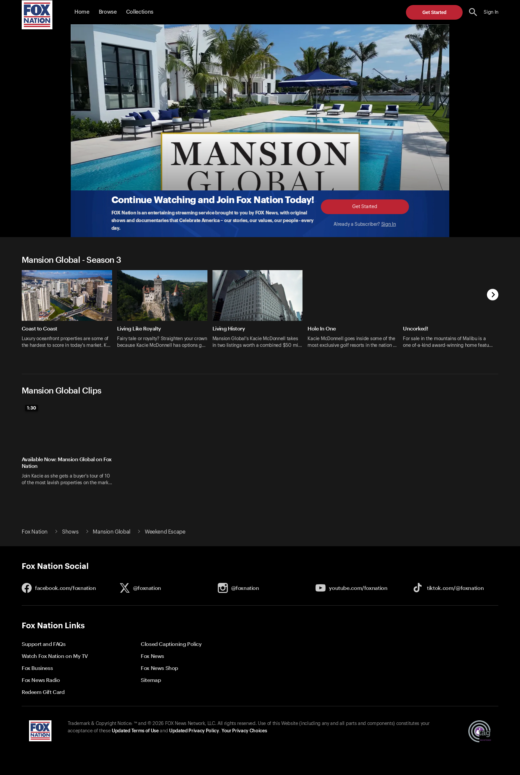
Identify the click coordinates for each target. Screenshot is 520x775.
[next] (493, 295)
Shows (70, 532)
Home (81, 12)
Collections (139, 12)
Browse (108, 12)
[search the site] (473, 12)
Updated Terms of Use (135, 731)
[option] (69, 313)
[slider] (260, 313)
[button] (473, 12)
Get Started (434, 12)
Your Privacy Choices (244, 731)
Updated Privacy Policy (194, 731)
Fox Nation (35, 532)
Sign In (388, 224)
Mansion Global (111, 532)
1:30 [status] (31, 408)
